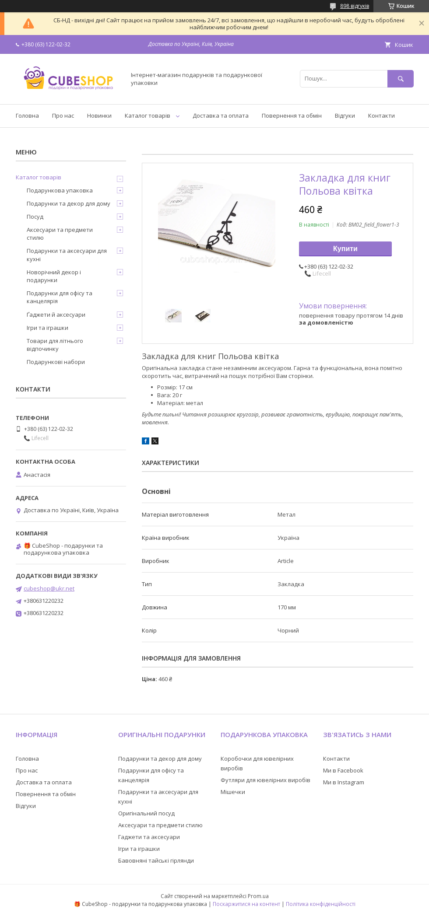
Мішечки (233, 792)
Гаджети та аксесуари (149, 837)
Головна (27, 115)
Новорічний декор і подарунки (54, 276)
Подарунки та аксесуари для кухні (67, 254)
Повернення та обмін (292, 115)
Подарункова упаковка (60, 190)
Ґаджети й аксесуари (56, 314)
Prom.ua (258, 896)
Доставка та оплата (221, 115)
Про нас (63, 115)
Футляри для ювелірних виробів (265, 780)
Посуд (35, 216)
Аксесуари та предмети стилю (60, 233)
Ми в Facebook (343, 770)
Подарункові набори (56, 362)
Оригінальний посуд (146, 813)
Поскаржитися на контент (246, 904)
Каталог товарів (147, 115)
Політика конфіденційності (320, 904)
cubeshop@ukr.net (49, 588)
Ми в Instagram (343, 782)
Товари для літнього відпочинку (55, 345)
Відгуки (345, 115)
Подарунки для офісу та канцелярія (59, 297)
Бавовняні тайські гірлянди (156, 860)
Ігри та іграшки (47, 328)
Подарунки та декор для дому (68, 203)
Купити (345, 248)
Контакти (381, 115)
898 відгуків (354, 6)
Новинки (99, 115)
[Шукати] (400, 78)
